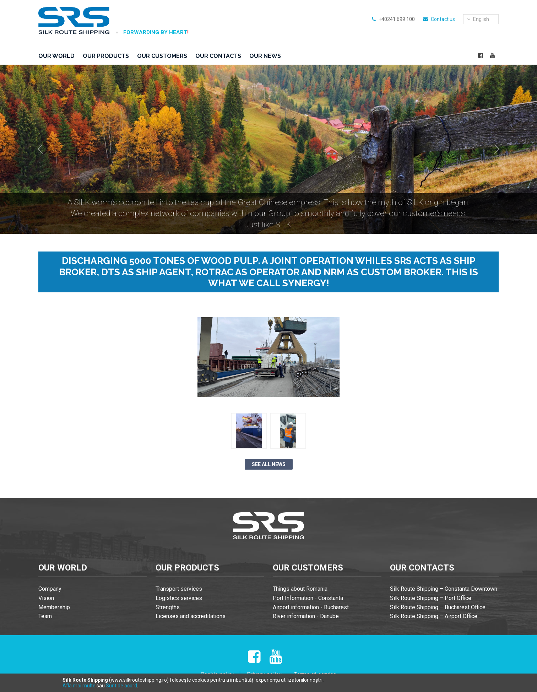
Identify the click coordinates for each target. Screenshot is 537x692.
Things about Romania (300, 588)
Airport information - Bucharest (311, 607)
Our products (106, 56)
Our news (265, 56)
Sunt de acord (121, 685)
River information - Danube (306, 616)
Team (45, 616)
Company (49, 588)
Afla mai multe (79, 685)
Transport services (179, 588)
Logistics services (179, 598)
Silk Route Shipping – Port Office (430, 598)
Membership (54, 607)
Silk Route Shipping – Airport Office (433, 616)
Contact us (443, 19)
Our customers (162, 56)
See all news (269, 464)
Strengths (168, 607)
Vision (46, 598)
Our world (56, 56)
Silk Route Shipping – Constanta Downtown (443, 588)
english (478, 19)
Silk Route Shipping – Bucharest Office (438, 607)
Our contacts (218, 56)
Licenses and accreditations (191, 616)
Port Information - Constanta (308, 598)
